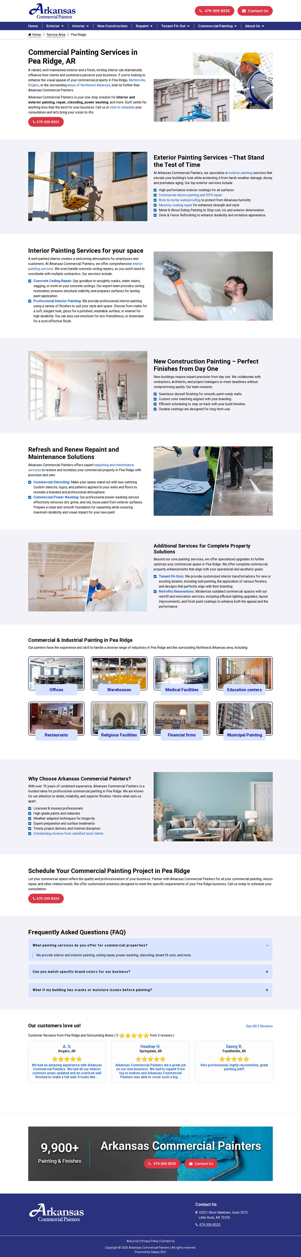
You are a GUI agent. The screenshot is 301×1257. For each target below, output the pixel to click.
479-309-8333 (214, 11)
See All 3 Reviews (259, 1024)
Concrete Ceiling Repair (52, 280)
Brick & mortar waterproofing (179, 200)
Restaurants (56, 733)
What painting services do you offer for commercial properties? (90, 943)
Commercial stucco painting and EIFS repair (190, 195)
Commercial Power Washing (55, 496)
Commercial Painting (215, 26)
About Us (252, 26)
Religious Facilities (119, 733)
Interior (78, 26)
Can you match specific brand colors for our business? (81, 969)
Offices (56, 687)
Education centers (244, 687)
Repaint (142, 26)
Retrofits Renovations (176, 590)
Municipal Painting (244, 733)
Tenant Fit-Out (173, 26)
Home (33, 26)
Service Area (56, 35)
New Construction (112, 26)
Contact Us (255, 11)
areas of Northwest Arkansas (89, 85)
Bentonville (136, 80)
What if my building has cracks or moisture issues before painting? (92, 987)
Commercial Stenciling (51, 481)
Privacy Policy (149, 1238)
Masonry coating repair (175, 205)
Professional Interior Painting (57, 300)
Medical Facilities (182, 687)
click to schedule (122, 107)
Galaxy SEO (158, 1249)
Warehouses (119, 687)
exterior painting (240, 173)
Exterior (53, 26)
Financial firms (182, 733)
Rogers (33, 85)
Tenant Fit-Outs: (171, 575)
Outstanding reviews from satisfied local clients (68, 831)
